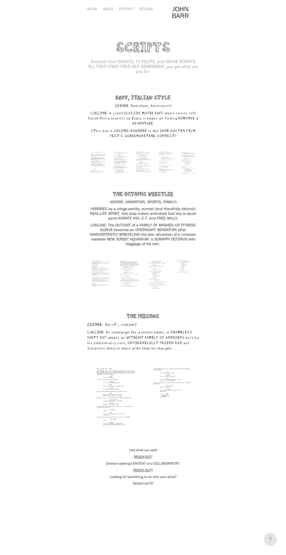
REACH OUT (142, 457)
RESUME (146, 9)
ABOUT (108, 9)
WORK (92, 9)
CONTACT (126, 9)
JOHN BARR (181, 12)
